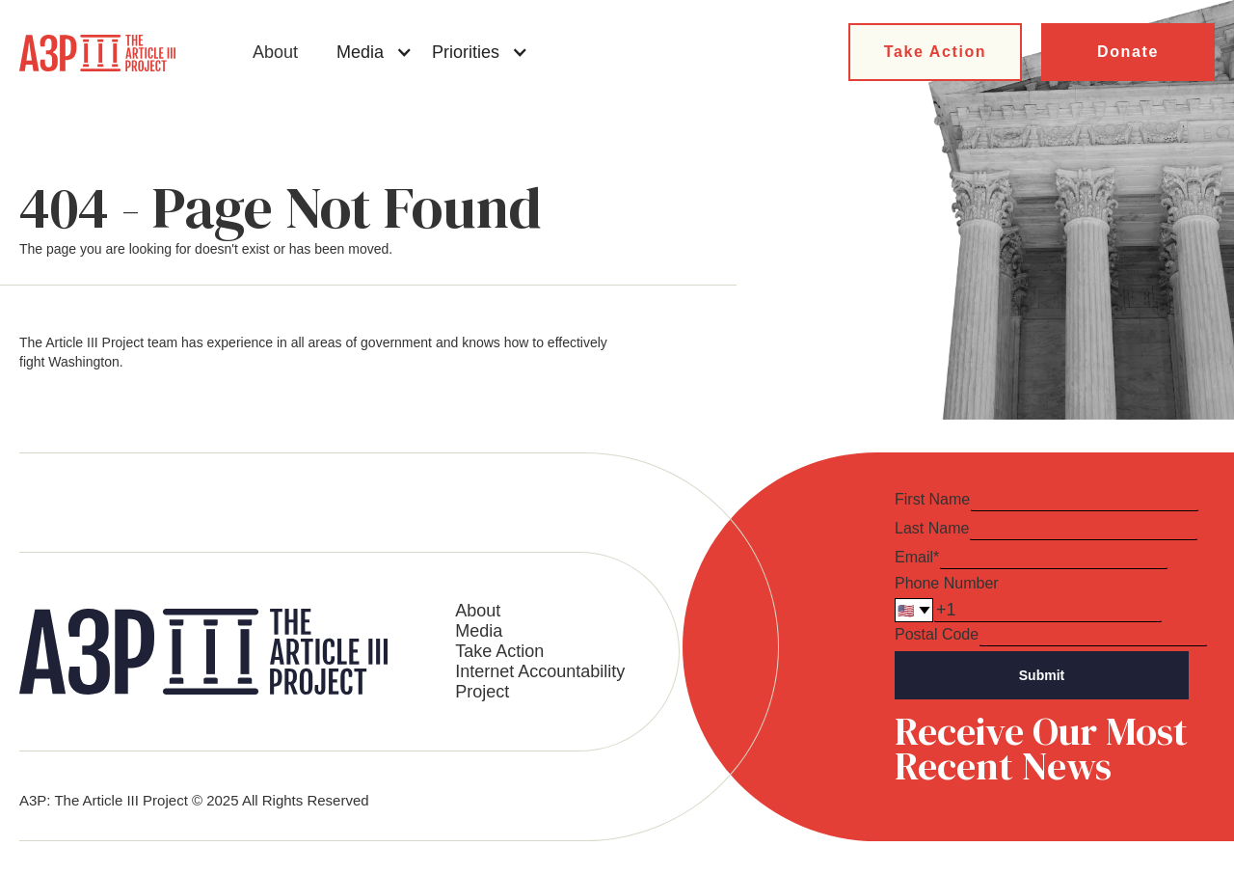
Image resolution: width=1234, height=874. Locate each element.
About (275, 52)
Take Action (935, 51)
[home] (97, 53)
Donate (1128, 51)
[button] (374, 52)
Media (478, 631)
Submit (1041, 675)
